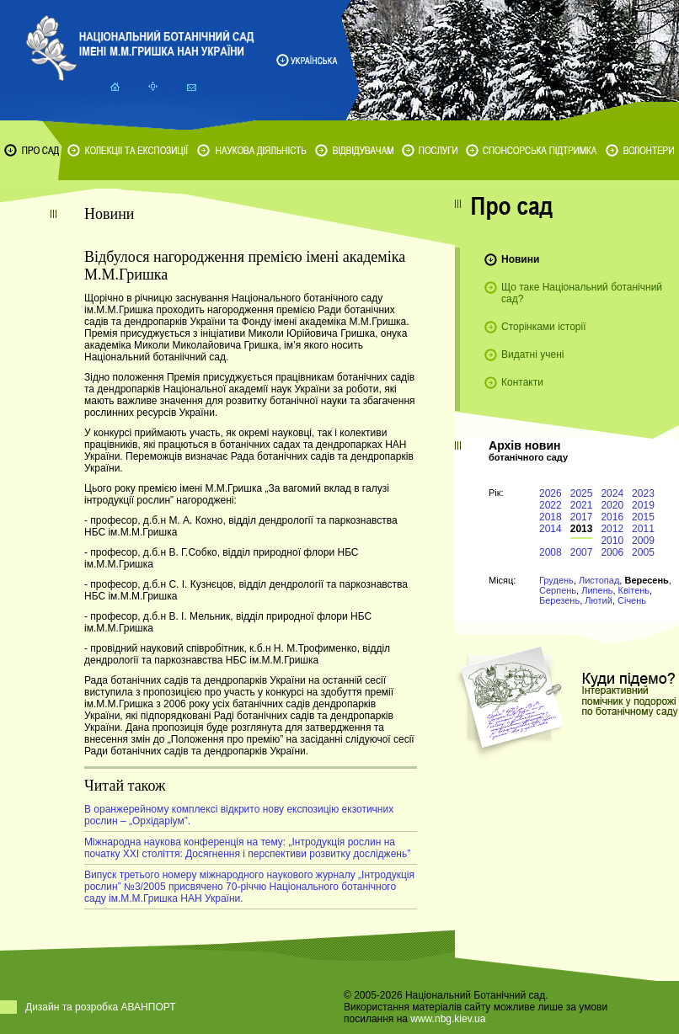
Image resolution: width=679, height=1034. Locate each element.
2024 (612, 493)
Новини (520, 259)
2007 (581, 552)
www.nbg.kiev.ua (447, 1019)
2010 (612, 540)
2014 (550, 529)
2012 (612, 529)
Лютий (598, 600)
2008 (550, 552)
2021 (581, 505)
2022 (550, 505)
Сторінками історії (543, 327)
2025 (581, 493)
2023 (643, 493)
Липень (596, 590)
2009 (643, 540)
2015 (643, 517)
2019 (643, 505)
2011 (643, 529)
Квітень (634, 590)
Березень (559, 600)
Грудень (556, 580)
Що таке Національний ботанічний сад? (581, 293)
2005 (643, 552)
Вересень (646, 580)
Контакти (522, 382)
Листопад (599, 580)
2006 (612, 552)
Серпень (557, 590)
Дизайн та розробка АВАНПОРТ (100, 1007)
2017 (581, 517)
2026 (550, 493)
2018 (550, 517)
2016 (612, 517)
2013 (581, 529)
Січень (632, 600)
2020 (612, 505)
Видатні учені (532, 354)
